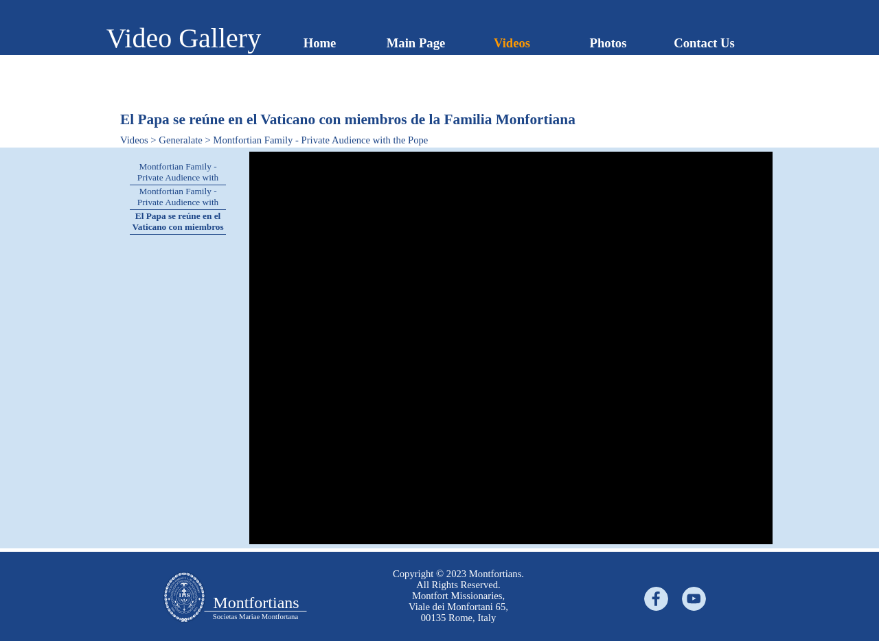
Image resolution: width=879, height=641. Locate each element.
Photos (608, 43)
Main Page (416, 43)
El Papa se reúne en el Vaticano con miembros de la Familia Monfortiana (177, 232)
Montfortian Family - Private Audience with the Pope (177, 177)
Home (320, 43)
